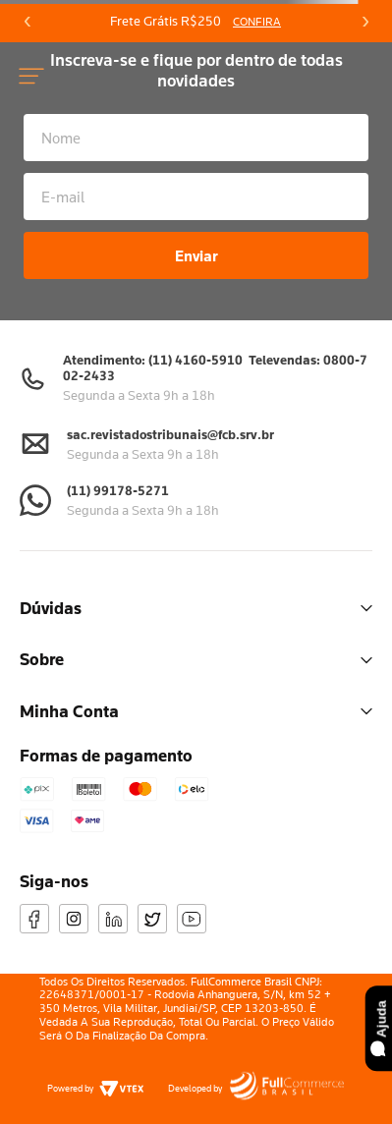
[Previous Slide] (27, 22)
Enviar (196, 255)
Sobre (196, 658)
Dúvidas (196, 607)
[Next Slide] (364, 22)
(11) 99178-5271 (118, 490)
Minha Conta (196, 711)
